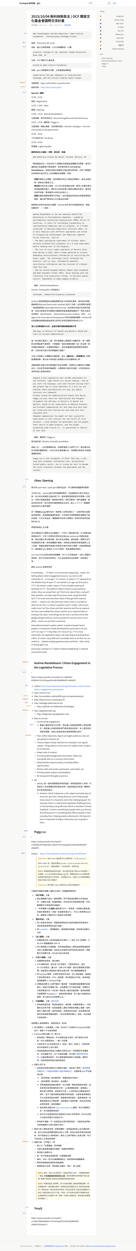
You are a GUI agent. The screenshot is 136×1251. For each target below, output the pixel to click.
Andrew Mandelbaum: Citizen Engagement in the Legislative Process (112, 61)
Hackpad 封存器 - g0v (30, 3)
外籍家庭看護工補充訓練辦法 (59, 1071)
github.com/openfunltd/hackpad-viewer (100, 1246)
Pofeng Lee (119, 34)
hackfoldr (43, 929)
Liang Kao (120, 16)
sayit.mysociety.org (63, 1107)
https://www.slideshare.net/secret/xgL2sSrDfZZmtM (63, 853)
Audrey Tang (119, 20)
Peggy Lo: (104, 64)
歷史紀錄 (67, 25)
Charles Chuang (118, 49)
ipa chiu (121, 30)
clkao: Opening (106, 58)
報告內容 (55, 1001)
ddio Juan (120, 23)
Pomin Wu (120, 41)
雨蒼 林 (121, 45)
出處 (74, 1172)
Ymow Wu (120, 38)
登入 (115, 3)
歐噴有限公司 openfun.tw (55, 1246)
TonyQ (103, 66)
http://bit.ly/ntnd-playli (51, 87)
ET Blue (121, 27)
